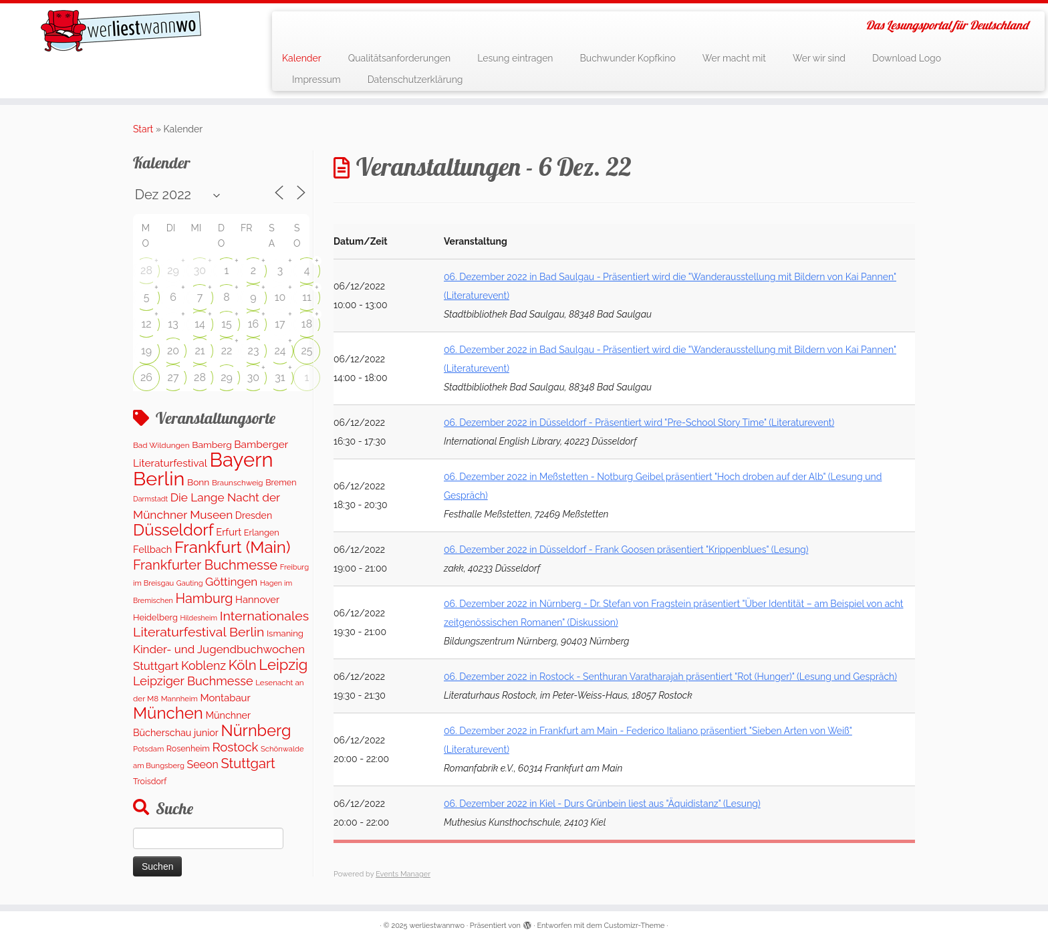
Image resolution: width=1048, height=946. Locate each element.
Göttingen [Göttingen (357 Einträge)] (231, 581)
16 (253, 324)
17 (280, 324)
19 (146, 350)
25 (306, 350)
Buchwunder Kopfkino (628, 58)
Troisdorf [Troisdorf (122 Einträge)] (149, 781)
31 (280, 377)
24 (279, 350)
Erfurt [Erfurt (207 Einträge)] (228, 532)
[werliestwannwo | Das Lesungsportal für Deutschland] (121, 30)
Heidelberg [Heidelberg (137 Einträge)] (155, 617)
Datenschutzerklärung (415, 79)
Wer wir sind (819, 58)
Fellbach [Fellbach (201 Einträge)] (152, 549)
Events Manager (403, 874)
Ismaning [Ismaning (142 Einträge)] (285, 633)
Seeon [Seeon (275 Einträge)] (202, 764)
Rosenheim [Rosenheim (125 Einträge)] (188, 748)
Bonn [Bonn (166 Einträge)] (198, 482)
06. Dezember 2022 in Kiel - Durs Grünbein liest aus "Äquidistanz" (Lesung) (602, 803)
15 (226, 324)
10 (280, 297)
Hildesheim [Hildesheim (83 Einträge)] (198, 618)
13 (173, 324)
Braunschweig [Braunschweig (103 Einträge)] (237, 482)
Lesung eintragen (515, 58)
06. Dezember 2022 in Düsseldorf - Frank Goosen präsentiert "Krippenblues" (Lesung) (626, 549)
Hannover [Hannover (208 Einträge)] (257, 599)
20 (173, 350)
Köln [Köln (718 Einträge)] (243, 665)
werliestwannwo (437, 925)
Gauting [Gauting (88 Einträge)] (189, 583)
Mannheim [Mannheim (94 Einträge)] (179, 698)
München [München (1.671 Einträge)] (168, 713)
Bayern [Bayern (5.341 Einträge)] (241, 459)
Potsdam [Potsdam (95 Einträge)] (148, 748)
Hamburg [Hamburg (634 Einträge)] (204, 598)
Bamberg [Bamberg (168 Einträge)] (211, 444)
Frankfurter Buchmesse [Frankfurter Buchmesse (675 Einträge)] (205, 565)
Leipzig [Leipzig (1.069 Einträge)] (283, 664)
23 (253, 350)
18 (306, 324)
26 (146, 377)
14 (199, 324)
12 (146, 324)
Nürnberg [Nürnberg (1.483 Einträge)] (256, 730)
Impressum (316, 79)
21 (199, 350)
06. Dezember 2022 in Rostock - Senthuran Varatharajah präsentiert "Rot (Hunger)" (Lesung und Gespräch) (670, 676)
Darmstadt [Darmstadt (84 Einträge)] (150, 499)
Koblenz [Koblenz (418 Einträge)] (203, 666)
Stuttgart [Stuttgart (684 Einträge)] (248, 763)
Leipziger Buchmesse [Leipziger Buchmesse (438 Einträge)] (193, 681)
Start (143, 129)
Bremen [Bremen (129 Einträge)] (280, 482)
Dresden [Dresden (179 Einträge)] (253, 515)
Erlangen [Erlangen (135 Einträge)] (261, 532)
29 (173, 270)
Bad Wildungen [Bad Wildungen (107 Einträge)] (161, 445)
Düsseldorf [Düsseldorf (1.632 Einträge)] (173, 530)
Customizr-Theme (634, 925)
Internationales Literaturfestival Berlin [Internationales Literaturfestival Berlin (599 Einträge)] (221, 624)
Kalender (301, 58)
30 (200, 270)
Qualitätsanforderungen (399, 58)
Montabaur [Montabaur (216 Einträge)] (225, 698)
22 (227, 350)
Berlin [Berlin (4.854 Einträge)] (158, 478)
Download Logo (906, 58)
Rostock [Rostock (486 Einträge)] (235, 747)
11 (306, 297)
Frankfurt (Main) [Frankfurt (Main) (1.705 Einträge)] (232, 547)
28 (146, 270)
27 (173, 377)
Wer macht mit (734, 58)
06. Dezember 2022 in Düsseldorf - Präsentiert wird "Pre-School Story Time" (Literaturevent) (639, 422)
